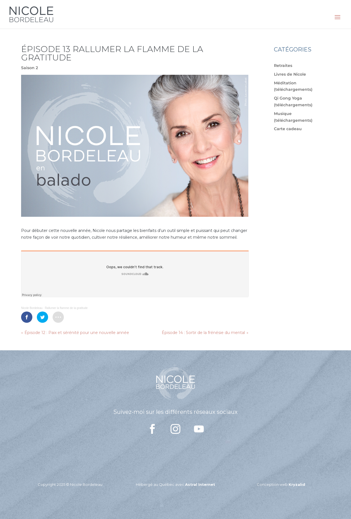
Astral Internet (200, 484)
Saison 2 (29, 67)
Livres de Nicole (290, 74)
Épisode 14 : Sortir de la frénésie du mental (205, 332)
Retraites (283, 65)
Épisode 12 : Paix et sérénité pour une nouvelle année (75, 332)
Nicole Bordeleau (31, 308)
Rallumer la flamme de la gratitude (66, 308)
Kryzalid (297, 484)
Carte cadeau (288, 128)
